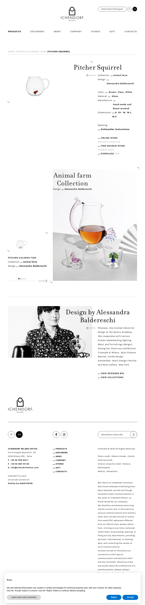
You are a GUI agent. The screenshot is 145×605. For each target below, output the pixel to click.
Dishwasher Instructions (115, 129)
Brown (112, 92)
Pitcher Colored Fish (22, 258)
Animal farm (38, 51)
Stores (95, 31)
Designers (37, 31)
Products (14, 31)
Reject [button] (114, 597)
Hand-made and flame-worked (122, 106)
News (57, 31)
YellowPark (112, 471)
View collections (112, 377)
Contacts (130, 31)
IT (130, 9)
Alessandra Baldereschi (120, 83)
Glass (115, 96)
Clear (121, 92)
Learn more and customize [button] (23, 597)
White (128, 92)
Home (11, 51)
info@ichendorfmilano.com (24, 468)
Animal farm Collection (72, 180)
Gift (112, 31)
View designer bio (112, 373)
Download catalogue (112, 9)
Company (76, 31)
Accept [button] (130, 597)
